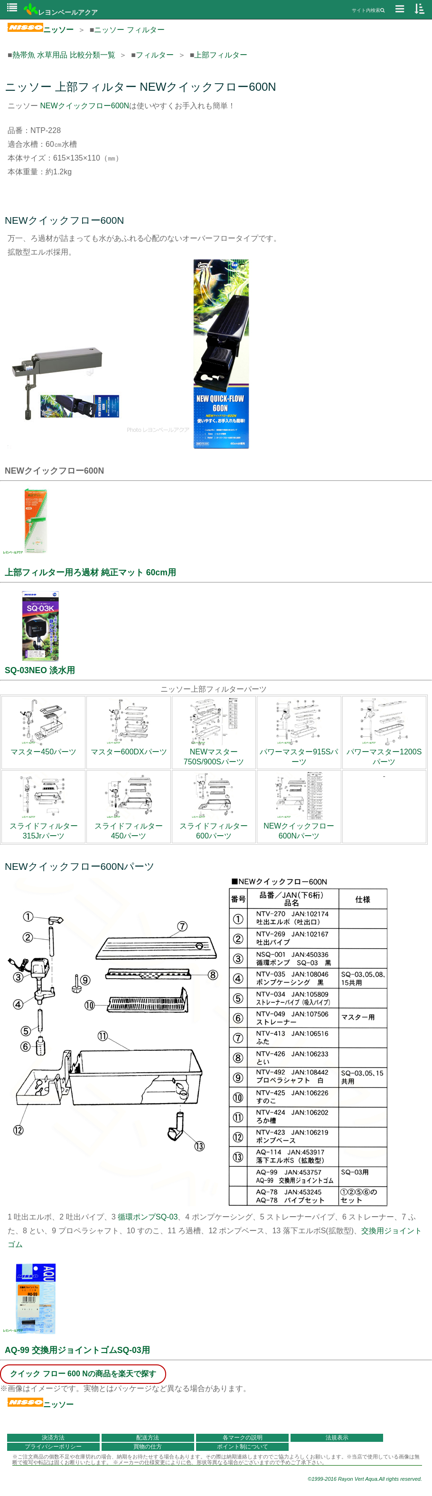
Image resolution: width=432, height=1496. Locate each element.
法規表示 (337, 1437)
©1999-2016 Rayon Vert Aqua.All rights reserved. (365, 1479)
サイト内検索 (368, 10)
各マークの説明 (243, 1437)
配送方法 (147, 1437)
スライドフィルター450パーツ (128, 826)
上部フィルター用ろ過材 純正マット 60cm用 (90, 572)
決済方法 (53, 1437)
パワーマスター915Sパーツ (299, 752)
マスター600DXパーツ (129, 747)
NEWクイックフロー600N (84, 106)
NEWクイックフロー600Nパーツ (298, 826)
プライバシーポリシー (53, 1446)
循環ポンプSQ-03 (148, 1217)
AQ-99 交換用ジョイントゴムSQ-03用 (77, 1350)
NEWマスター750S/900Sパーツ (214, 752)
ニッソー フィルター (129, 30)
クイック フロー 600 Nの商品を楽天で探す (83, 1374)
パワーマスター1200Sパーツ (384, 752)
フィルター (155, 55)
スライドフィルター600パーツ (213, 826)
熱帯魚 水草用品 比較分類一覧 (63, 55)
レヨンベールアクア (61, 12)
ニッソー (41, 30)
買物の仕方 (147, 1446)
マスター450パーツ (43, 747)
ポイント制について (242, 1446)
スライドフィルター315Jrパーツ (43, 826)
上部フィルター (220, 55)
